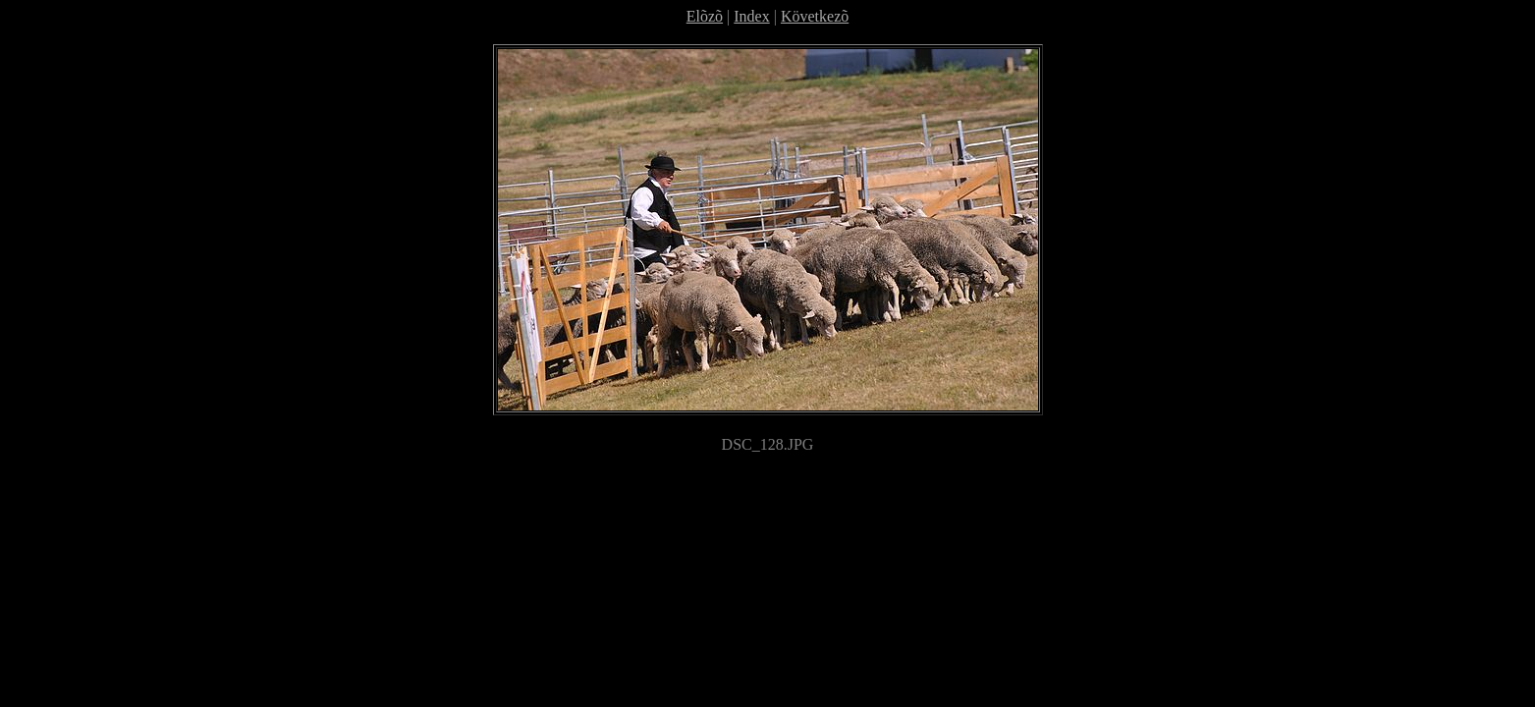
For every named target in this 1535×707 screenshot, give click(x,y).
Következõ (815, 16)
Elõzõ (704, 16)
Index (751, 16)
